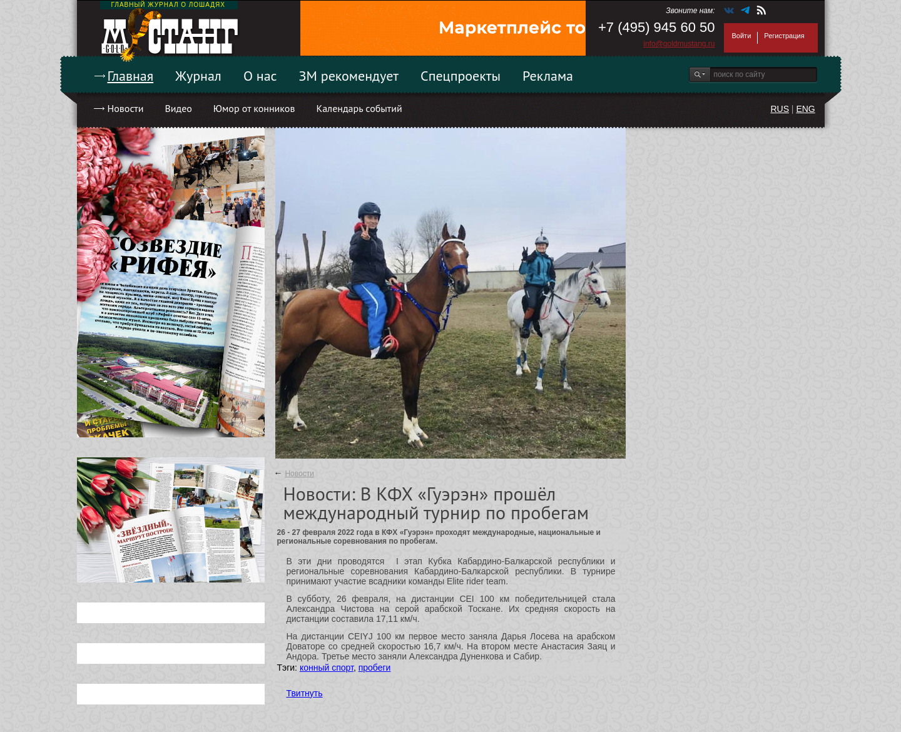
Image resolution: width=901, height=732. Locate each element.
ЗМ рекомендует (349, 75)
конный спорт (327, 668)
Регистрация (784, 35)
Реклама (547, 75)
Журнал (198, 75)
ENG (805, 109)
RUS (779, 109)
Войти (741, 35)
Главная (131, 75)
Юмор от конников (254, 108)
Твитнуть (305, 693)
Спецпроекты (460, 75)
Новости (126, 108)
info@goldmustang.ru (679, 43)
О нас (260, 75)
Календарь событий (359, 108)
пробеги (375, 668)
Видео (178, 108)
